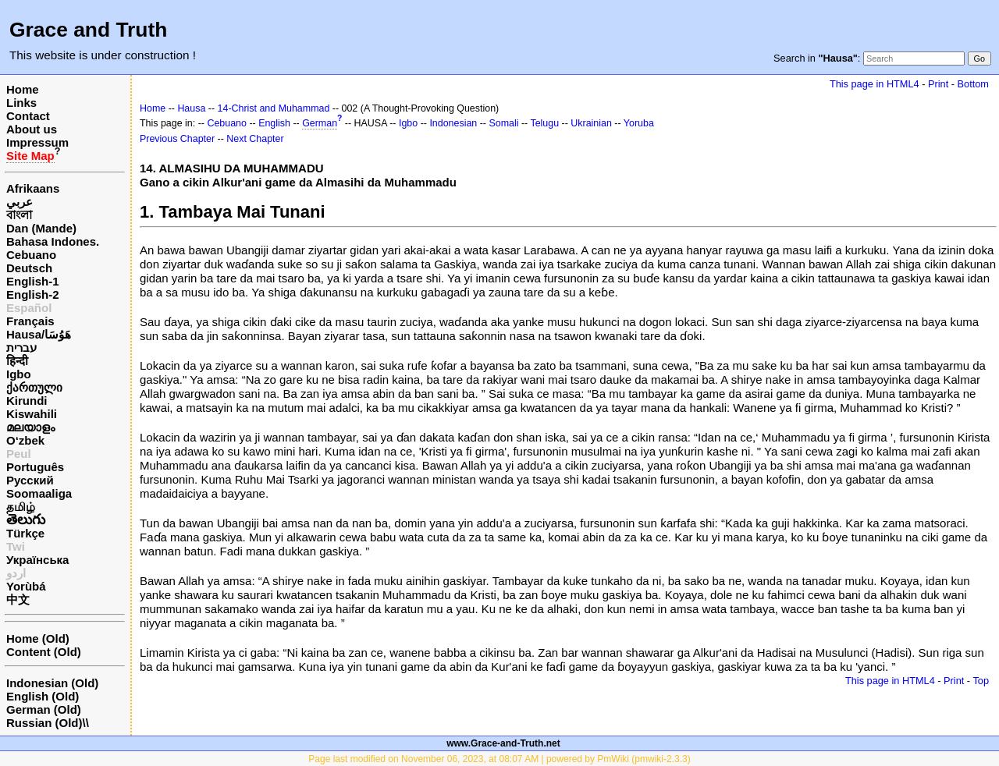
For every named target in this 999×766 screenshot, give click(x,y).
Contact (28, 115)
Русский (30, 480)
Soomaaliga (39, 493)
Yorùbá (26, 586)
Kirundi (27, 400)
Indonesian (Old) (52, 683)
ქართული (34, 387)
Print (938, 84)
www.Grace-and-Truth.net (503, 743)
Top (980, 680)
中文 (18, 599)
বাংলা (19, 215)
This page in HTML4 (874, 84)
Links (21, 102)
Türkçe (25, 533)
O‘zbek (25, 440)
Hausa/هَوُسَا (38, 334)
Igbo (18, 374)
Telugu (544, 123)
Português (35, 466)
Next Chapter (254, 138)
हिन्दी (17, 360)
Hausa (191, 108)
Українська (37, 559)
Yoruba (639, 123)
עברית (21, 347)
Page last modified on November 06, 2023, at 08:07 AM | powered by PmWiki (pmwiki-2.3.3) (499, 759)
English (274, 123)
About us (31, 129)
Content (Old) (43, 651)
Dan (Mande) (41, 228)
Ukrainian (591, 123)
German (319, 123)
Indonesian (453, 123)
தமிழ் (20, 506)
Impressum (37, 142)
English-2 (32, 294)
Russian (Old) (44, 722)
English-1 (32, 281)
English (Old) (42, 696)
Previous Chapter (177, 138)
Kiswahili (31, 413)
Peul (18, 453)
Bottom (973, 84)
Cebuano (31, 254)
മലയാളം (30, 427)
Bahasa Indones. (52, 241)
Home (22, 89)
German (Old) (43, 709)
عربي (19, 201)
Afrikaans (32, 188)
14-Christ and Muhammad (274, 108)
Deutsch (29, 268)
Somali (503, 123)
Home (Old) (37, 638)
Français (30, 321)
